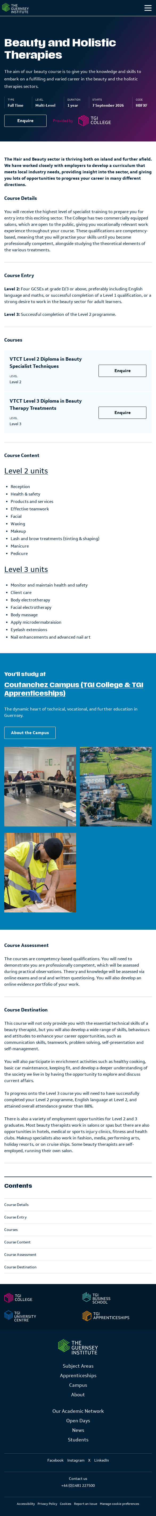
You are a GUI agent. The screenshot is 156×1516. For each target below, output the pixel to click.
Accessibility (26, 1504)
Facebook (55, 1460)
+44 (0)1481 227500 (78, 1485)
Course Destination (20, 1267)
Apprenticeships (78, 1376)
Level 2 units (26, 470)
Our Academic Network (78, 1411)
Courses (11, 1229)
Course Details (16, 1204)
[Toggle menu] (148, 8)
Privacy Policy (47, 1504)
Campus (78, 1385)
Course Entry (15, 1217)
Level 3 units (26, 569)
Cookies (65, 1504)
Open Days (78, 1421)
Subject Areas (78, 1366)
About (78, 1395)
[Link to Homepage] (78, 1347)
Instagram (75, 1460)
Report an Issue (85, 1504)
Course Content (17, 1242)
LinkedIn (101, 1460)
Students (78, 1440)
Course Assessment (20, 1254)
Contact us (78, 1478)
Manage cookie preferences (119, 1504)
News (78, 1430)
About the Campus (30, 732)
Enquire (25, 120)
